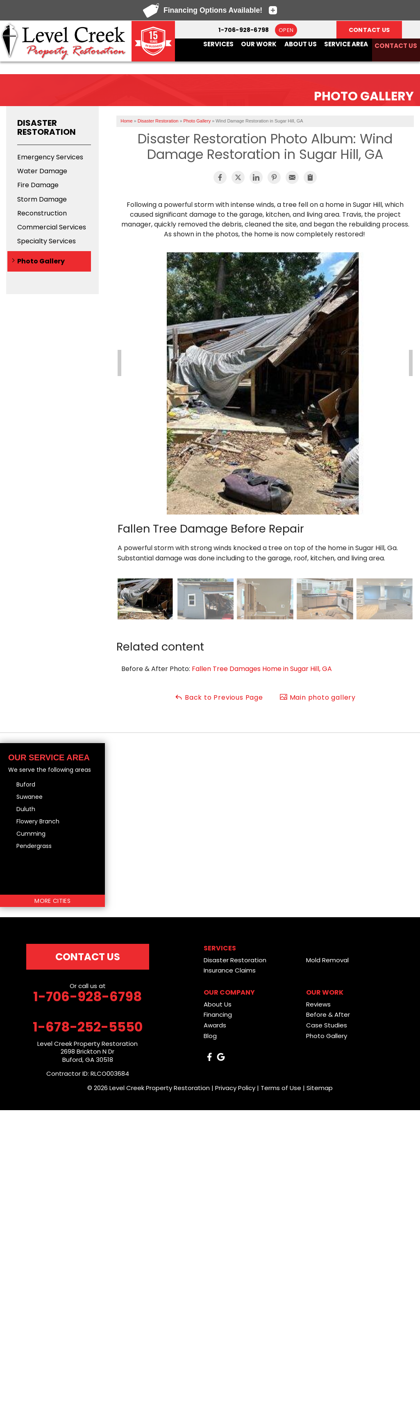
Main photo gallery (317, 697)
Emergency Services (50, 157)
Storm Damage (42, 199)
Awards (215, 1025)
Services (219, 43)
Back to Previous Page (219, 697)
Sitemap (319, 1088)
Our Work (258, 43)
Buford (25, 784)
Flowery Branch (37, 821)
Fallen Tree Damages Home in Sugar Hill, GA (262, 668)
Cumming (30, 834)
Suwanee (29, 797)
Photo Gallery (41, 261)
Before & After (328, 1014)
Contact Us (395, 43)
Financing (218, 1014)
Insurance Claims (230, 970)
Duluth (25, 809)
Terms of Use (281, 1088)
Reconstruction (42, 213)
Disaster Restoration (46, 127)
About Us (300, 43)
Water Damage (42, 171)
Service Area (345, 43)
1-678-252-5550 (88, 1027)
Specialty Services (46, 241)
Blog (210, 1035)
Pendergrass (34, 846)
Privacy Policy (235, 1088)
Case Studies (326, 1025)
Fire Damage (38, 185)
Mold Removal (327, 960)
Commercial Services (51, 227)
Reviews (318, 1004)
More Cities (52, 901)
